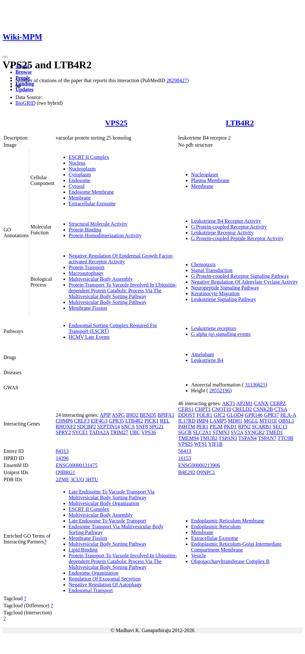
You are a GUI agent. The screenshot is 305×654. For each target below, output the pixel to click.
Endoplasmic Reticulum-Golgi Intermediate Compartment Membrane (236, 546)
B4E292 (186, 472)
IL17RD (186, 421)
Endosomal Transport (91, 590)
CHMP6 (64, 421)
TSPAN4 (247, 438)
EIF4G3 (99, 421)
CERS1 (186, 409)
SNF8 (142, 426)
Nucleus (77, 163)
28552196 (219, 390)
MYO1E (268, 421)
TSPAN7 (267, 438)
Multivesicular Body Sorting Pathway (108, 302)
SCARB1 (261, 426)
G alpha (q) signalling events (221, 334)
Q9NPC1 (205, 472)
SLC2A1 (202, 432)
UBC (134, 432)
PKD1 (230, 426)
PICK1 (151, 421)
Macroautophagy (86, 273)
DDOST (186, 415)
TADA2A (99, 432)
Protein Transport (87, 267)
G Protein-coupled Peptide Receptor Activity (237, 238)
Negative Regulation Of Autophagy (105, 584)
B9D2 (132, 415)
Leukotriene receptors (213, 328)
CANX (261, 403)
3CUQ (77, 479)
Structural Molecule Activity (98, 224)
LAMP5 (218, 421)
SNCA (128, 426)
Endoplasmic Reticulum (216, 526)
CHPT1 (203, 409)
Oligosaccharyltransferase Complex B (230, 561)
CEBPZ (278, 403)
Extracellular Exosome (92, 203)
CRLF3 (82, 421)
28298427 (177, 80)
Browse (23, 72)
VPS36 (148, 432)
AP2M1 (244, 403)
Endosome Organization (94, 573)
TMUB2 (208, 438)
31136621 (255, 384)
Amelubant (202, 354)
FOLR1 (204, 415)
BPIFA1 (165, 415)
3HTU (91, 479)
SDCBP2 (86, 426)
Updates (24, 89)
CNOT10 (221, 409)
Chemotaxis (203, 264)
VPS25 (116, 123)
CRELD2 (242, 409)
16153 (184, 458)
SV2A (237, 432)
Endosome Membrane (91, 192)
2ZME (62, 479)
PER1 (202, 426)
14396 (62, 458)
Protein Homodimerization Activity (105, 235)
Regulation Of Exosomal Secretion (105, 578)
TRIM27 (119, 432)
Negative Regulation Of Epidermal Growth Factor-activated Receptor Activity (121, 258)
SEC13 (280, 426)
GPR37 (271, 415)
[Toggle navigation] (5, 57)
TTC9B (285, 438)
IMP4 (202, 421)
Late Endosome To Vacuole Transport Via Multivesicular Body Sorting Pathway (112, 494)
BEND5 (148, 415)
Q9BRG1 (65, 472)
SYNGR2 (254, 432)
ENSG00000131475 (77, 465)
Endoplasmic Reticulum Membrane (227, 520)
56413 (184, 451)
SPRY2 (63, 432)
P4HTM (186, 426)
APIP (105, 415)
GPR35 (116, 421)
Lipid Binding (83, 549)
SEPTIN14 (108, 426)
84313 (62, 451)
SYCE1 (80, 432)
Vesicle (198, 555)
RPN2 (244, 426)
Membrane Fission (88, 308)
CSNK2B (263, 409)
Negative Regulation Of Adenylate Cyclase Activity (244, 282)
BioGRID (25, 103)
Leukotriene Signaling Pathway (223, 299)
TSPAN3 (228, 438)
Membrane (80, 197)
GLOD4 (235, 415)
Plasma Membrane (210, 180)
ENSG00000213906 (199, 465)
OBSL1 (286, 421)
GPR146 (253, 415)
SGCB (185, 432)
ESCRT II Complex (89, 157)
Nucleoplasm (82, 168)
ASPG (118, 415)
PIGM (216, 426)
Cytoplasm (80, 174)
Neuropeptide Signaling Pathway (225, 287)
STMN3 (221, 432)
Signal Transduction (211, 270)
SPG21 (156, 426)
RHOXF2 (66, 426)
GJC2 (219, 415)
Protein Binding (85, 229)
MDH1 (235, 421)
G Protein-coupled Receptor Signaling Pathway (240, 276)
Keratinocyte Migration (215, 293)
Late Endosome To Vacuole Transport (107, 520)
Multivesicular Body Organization (104, 503)
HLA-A (288, 415)
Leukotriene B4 (207, 360)
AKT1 (228, 403)
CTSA (280, 409)
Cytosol (77, 186)
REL (165, 421)
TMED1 (274, 432)
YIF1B (215, 444)
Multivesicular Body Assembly (101, 279)
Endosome (80, 180)
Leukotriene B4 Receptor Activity (226, 221)
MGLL (251, 421)
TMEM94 (188, 438)
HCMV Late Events (89, 337)
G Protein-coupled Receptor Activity (229, 226)
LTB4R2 (240, 123)
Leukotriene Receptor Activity (222, 232)
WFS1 (200, 444)
